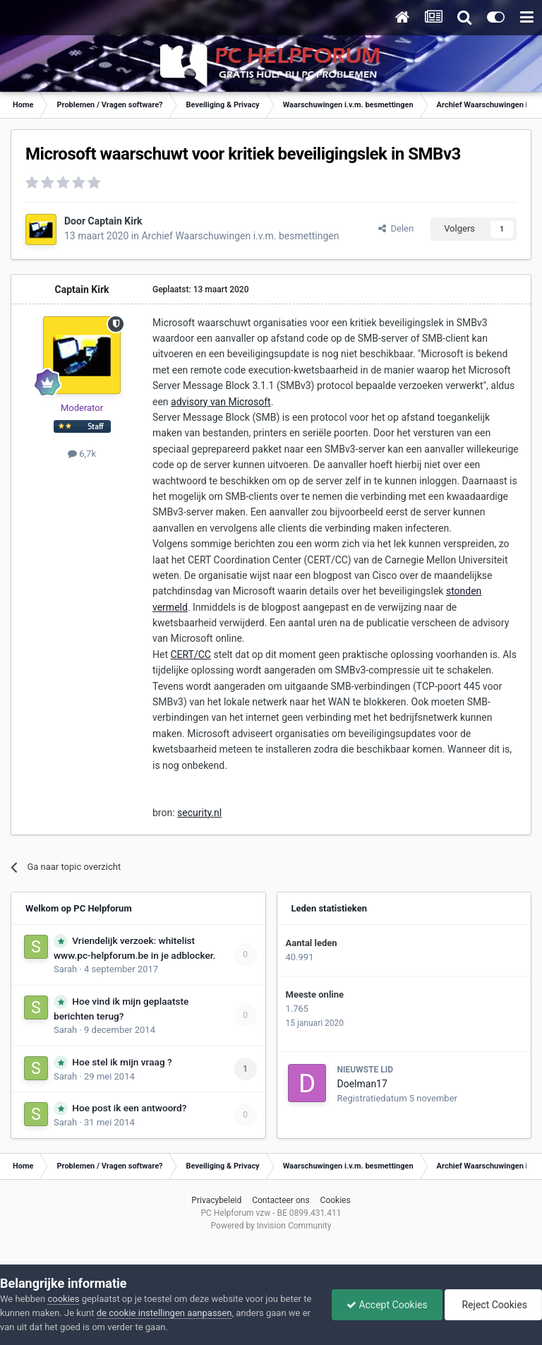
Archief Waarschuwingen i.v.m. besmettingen (240, 235)
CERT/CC (190, 654)
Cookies (335, 1200)
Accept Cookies (387, 1304)
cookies (63, 1298)
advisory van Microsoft (221, 401)
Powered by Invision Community (271, 1226)
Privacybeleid (216, 1200)
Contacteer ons (280, 1200)
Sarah (65, 969)
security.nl (199, 812)
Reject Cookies (493, 1304)
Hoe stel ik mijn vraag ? (121, 1062)
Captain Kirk (115, 221)
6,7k (82, 453)
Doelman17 (362, 1083)
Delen (396, 228)
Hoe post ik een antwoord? (129, 1107)
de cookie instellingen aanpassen (164, 1313)
